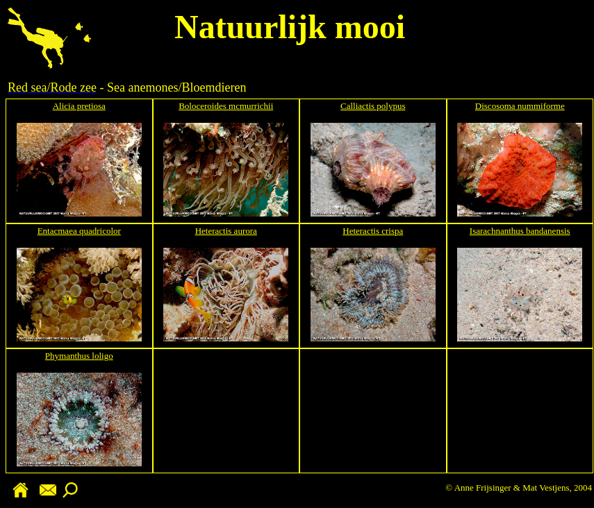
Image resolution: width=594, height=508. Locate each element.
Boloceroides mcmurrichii (226, 106)
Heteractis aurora (226, 231)
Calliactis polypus (373, 106)
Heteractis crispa (373, 231)
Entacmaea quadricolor (79, 231)
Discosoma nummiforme (520, 106)
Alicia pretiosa (79, 106)
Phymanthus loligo (79, 355)
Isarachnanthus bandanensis (520, 231)
